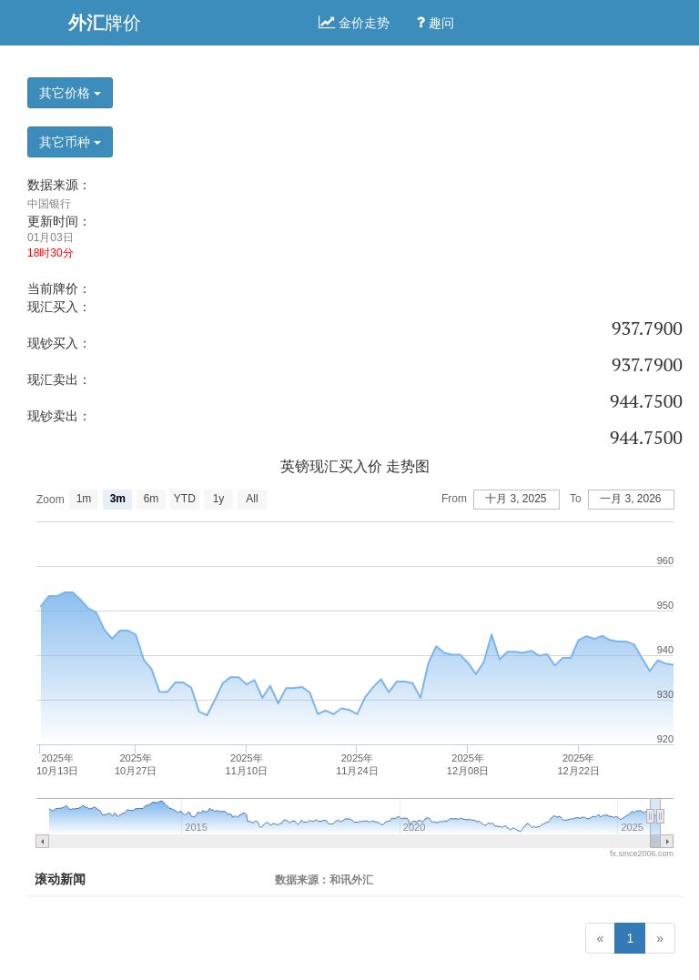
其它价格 (70, 93)
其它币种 (70, 142)
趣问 (435, 22)
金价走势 (354, 22)
